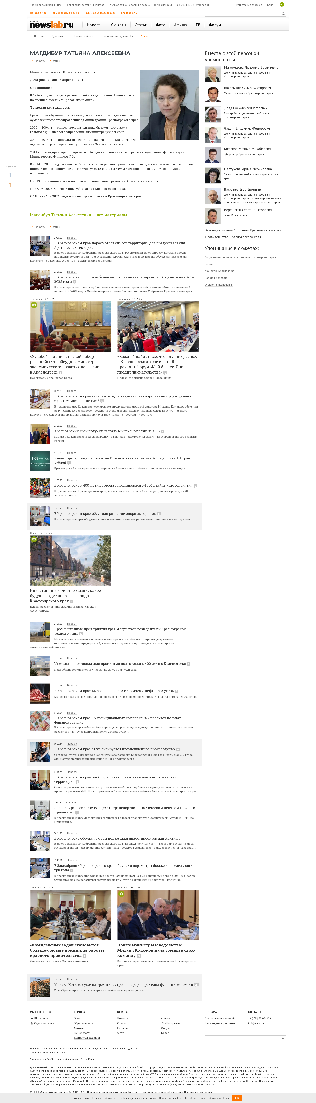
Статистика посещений (220, 1018)
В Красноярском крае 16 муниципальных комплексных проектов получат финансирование (117, 719)
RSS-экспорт (82, 1033)
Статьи (121, 1023)
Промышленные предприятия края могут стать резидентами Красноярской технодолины (120, 631)
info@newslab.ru (258, 1023)
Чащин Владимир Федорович (247, 128)
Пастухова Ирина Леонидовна (248, 169)
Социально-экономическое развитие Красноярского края (240, 257)
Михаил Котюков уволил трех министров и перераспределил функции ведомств (126, 984)
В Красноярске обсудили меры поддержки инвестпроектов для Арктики (117, 838)
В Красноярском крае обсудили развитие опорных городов (107, 513)
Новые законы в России (65, 13)
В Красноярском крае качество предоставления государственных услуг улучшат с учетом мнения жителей (123, 398)
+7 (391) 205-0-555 (259, 1018)
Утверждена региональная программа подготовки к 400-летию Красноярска (122, 663)
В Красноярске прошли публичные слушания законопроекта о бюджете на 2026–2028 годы (124, 279)
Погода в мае (38, 13)
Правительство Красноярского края (233, 237)
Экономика (36, 298)
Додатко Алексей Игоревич (245, 108)
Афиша (165, 1018)
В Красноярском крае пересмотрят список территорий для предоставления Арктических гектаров (119, 245)
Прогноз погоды (162, 5)
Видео (165, 1033)
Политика (36, 887)
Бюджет (210, 264)
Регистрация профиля (249, 5)
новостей (39, 61)
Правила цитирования (198, 1092)
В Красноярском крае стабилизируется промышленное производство (117, 748)
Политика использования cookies (49, 1051)
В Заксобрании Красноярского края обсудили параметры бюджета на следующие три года (124, 867)
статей (56, 61)
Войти (270, 5)
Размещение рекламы (220, 1023)
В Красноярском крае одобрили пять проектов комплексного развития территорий (115, 779)
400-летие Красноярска (219, 271)
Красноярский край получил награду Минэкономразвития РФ (109, 430)
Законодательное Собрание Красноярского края (243, 230)
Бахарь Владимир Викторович (247, 88)
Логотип (79, 1028)
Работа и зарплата (216, 278)
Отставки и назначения (219, 284)
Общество (36, 532)
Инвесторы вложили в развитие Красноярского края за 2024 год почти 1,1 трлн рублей (122, 460)
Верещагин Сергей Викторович (248, 210)
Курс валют (202, 5)
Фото (120, 1033)
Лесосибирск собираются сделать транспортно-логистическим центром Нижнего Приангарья (124, 809)
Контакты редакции (87, 1037)
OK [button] (237, 1098)
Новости (72, 237)
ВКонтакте (39, 1018)
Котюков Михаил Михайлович (247, 149)
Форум (165, 1028)
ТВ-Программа (170, 1023)
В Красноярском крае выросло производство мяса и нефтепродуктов (116, 690)
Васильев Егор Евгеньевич (244, 189)
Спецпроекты (129, 13)
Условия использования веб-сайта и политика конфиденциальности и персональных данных (83, 1048)
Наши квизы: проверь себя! (100, 13)
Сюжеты (122, 1028)
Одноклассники (42, 1023)
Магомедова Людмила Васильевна (251, 67)
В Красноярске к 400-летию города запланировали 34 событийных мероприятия (125, 485)
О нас (77, 1018)
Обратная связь (83, 1023)
